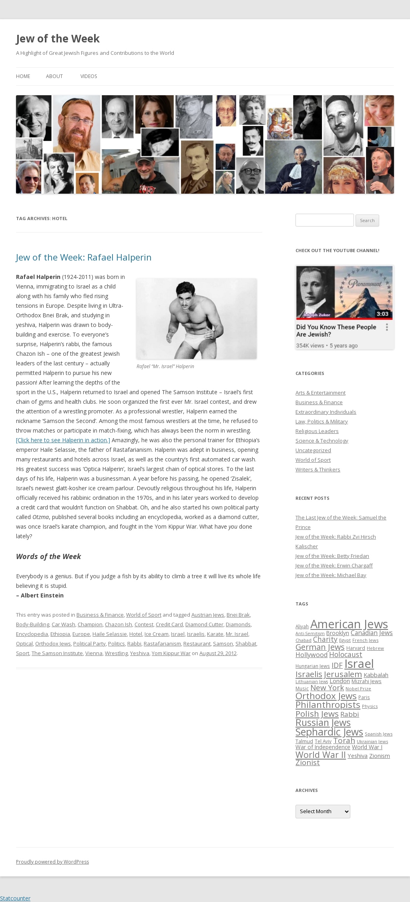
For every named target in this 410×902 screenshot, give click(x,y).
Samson (223, 643)
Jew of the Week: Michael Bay (330, 575)
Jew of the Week (58, 38)
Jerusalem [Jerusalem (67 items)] (343, 674)
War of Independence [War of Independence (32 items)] (322, 747)
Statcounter (15, 898)
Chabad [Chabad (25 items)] (303, 640)
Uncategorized (313, 450)
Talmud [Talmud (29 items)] (304, 741)
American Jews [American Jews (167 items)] (349, 623)
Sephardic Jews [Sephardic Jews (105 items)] (329, 731)
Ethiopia (60, 633)
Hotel (135, 633)
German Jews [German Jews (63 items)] (320, 646)
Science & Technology (321, 440)
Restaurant (197, 643)
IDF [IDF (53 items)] (337, 665)
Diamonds (238, 624)
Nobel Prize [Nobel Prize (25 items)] (358, 689)
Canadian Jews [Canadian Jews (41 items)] (372, 632)
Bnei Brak (238, 614)
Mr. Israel (237, 633)
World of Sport (143, 614)
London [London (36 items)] (340, 681)
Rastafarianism (162, 643)
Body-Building (32, 624)
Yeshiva (139, 653)
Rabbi (134, 643)
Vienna (93, 653)
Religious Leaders (317, 431)
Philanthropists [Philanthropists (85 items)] (327, 704)
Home (23, 76)
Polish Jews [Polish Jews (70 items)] (317, 713)
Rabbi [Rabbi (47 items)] (349, 714)
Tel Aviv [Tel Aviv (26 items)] (323, 741)
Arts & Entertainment (320, 392)
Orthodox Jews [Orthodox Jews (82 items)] (326, 696)
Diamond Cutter (204, 624)
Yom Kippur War (171, 653)
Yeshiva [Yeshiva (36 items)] (358, 756)
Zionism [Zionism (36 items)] (379, 756)
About (54, 76)
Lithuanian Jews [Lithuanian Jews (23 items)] (311, 681)
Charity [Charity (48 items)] (325, 639)
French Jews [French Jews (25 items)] (365, 640)
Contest (144, 624)
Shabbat (245, 643)
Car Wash (63, 624)
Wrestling (116, 653)
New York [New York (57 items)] (327, 687)
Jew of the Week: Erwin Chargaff (334, 565)
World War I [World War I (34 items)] (367, 747)
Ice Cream (157, 633)
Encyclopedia (32, 633)
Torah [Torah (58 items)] (344, 740)
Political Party (89, 643)
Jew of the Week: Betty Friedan (332, 555)
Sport (22, 653)
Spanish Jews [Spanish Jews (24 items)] (378, 734)
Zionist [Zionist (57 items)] (307, 762)
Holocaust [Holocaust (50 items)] (345, 654)
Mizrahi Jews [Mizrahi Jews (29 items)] (367, 681)
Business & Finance (100, 614)
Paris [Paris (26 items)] (364, 697)
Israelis (196, 633)
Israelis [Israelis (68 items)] (308, 674)
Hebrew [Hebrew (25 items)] (375, 648)
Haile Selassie (109, 633)
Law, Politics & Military (321, 421)
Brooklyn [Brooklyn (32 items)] (337, 633)
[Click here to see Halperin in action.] (63, 440)
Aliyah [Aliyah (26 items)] (302, 626)
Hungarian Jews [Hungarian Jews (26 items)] (312, 666)
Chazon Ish (118, 624)
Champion (90, 624)
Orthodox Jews (53, 643)
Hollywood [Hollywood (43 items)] (311, 654)
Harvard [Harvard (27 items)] (355, 648)
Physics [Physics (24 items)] (370, 706)
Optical (24, 643)
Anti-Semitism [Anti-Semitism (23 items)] (310, 633)
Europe (81, 633)
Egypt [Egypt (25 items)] (345, 640)
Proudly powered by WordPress (52, 861)
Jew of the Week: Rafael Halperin (84, 257)
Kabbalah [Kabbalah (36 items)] (376, 675)
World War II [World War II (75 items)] (320, 754)
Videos (88, 76)
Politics (116, 643)
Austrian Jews (207, 614)
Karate (215, 633)
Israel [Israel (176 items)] (359, 663)
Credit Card (169, 624)
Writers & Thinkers (317, 469)
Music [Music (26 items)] (302, 688)
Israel (178, 633)
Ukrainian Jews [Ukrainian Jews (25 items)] (372, 741)
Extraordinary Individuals (325, 411)
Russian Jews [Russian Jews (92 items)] (323, 722)
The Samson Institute (57, 653)
